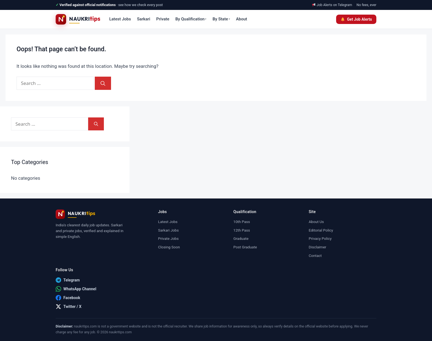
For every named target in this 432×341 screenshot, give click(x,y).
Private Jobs (168, 238)
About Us (316, 221)
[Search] (103, 83)
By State (221, 19)
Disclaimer (317, 247)
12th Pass (241, 230)
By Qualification (191, 19)
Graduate (241, 238)
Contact (315, 255)
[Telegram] (68, 280)
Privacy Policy (320, 238)
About (241, 19)
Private (162, 19)
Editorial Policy (321, 230)
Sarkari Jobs (168, 230)
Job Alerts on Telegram (334, 5)
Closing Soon (169, 247)
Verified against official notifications (88, 5)
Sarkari (143, 19)
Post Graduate (245, 247)
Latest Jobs (120, 19)
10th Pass (241, 221)
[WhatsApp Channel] (76, 288)
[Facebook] (68, 297)
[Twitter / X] (69, 306)
